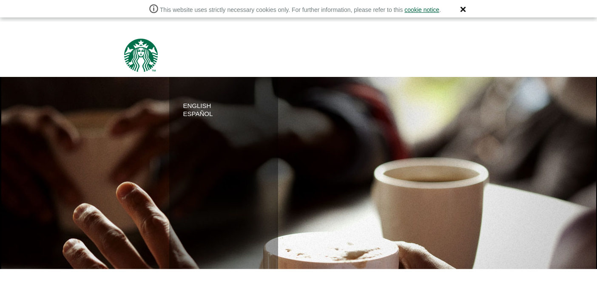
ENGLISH (197, 105)
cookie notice (421, 9)
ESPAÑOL (198, 113)
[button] (463, 9)
